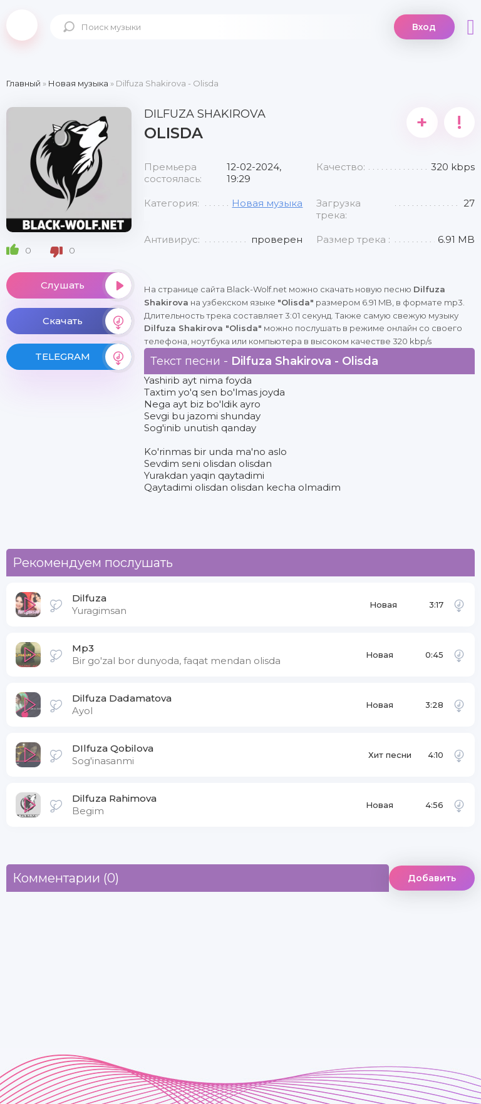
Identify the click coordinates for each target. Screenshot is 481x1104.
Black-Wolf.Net (22, 25)
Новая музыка (267, 203)
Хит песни (389, 755)
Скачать (87, 321)
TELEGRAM (83, 357)
